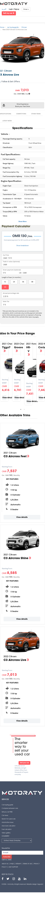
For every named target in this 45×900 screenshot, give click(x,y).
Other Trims (35, 114)
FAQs (12, 864)
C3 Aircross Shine (16, 558)
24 (14, 282)
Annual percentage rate (11, 293)
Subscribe (6, 857)
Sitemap (18, 864)
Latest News (7, 121)
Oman (26, 9)
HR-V (28, 349)
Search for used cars (8, 819)
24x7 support (13, 867)
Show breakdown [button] (22, 246)
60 (5, 287)
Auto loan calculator (8, 826)
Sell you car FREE (7, 812)
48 (32, 282)
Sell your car (24, 763)
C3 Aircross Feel (15, 456)
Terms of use (27, 864)
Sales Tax (6, 301)
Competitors (21, 114)
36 (23, 282)
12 (5, 282)
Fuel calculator (7, 829)
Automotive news (7, 822)
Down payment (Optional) (12, 270)
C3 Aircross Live (15, 660)
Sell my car (8, 13)
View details (4, 397)
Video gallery (6, 833)
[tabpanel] (16, 372)
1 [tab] (21, 409)
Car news (5, 815)
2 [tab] (24, 409)
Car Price (6, 255)
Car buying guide (7, 805)
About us (5, 864)
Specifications (5, 114)
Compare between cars (10, 808)
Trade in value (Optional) (11, 262)
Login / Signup (14, 9)
